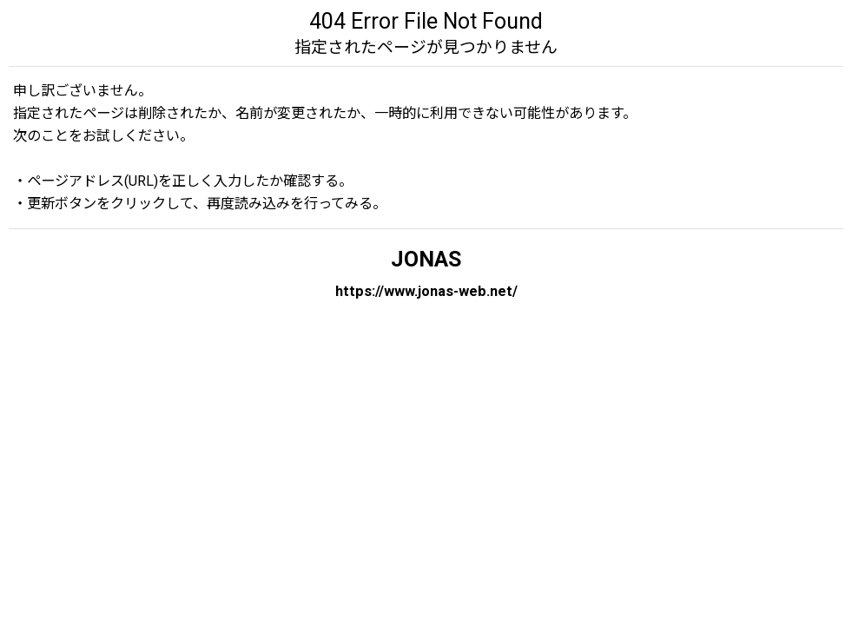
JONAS (426, 259)
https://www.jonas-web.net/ (426, 291)
